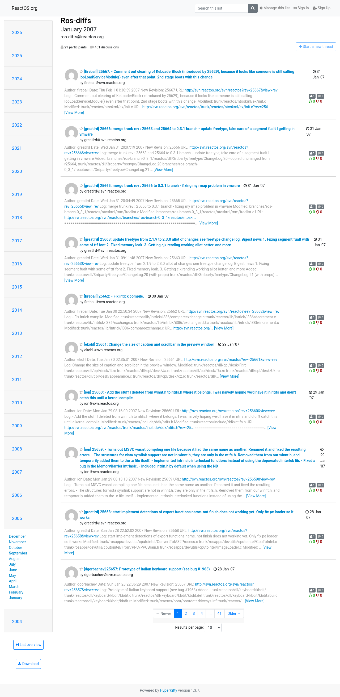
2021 (17, 148)
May (12, 575)
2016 (17, 263)
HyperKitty (168, 690)
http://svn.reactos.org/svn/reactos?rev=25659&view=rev (228, 479)
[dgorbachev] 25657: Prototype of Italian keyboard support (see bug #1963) (144, 569)
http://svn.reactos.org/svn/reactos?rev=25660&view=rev (228, 411)
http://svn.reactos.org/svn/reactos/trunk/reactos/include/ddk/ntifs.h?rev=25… (129, 427)
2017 (17, 240)
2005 (17, 518)
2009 (17, 425)
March (14, 587)
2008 (17, 449)
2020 (17, 171)
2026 (17, 32)
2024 (17, 78)
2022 (17, 125)
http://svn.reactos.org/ (192, 328)
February (16, 592)
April (13, 581)
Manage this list (275, 8)
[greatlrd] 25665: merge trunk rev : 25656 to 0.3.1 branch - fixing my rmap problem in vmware (159, 185)
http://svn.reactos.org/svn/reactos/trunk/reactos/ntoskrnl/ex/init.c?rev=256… (206, 107)
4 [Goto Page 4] (202, 613)
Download (28, 664)
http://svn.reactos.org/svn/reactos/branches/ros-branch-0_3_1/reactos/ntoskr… (130, 217)
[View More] (74, 112)
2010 (17, 402)
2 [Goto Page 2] (186, 613)
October (15, 547)
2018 (17, 217)
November (17, 542)
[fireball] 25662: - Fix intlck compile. (111, 296)
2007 (17, 472)
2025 (17, 55)
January (15, 598)
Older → (234, 613)
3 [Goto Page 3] (194, 613)
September (18, 553)
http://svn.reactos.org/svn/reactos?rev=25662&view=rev (232, 311)
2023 (17, 102)
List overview (28, 644)
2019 (17, 194)
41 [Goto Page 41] (220, 613)
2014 (17, 310)
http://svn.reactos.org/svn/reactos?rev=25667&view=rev (231, 90)
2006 (17, 495)
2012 (17, 356)
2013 (17, 333)
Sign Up (321, 8)
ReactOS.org (24, 8)
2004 (17, 621)
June (13, 570)
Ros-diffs (76, 20)
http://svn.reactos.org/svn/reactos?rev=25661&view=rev (230, 359)
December (17, 536)
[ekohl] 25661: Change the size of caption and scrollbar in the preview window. (146, 344)
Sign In (301, 8)
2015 (17, 287)
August (15, 559)
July (12, 564)
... (210, 613)
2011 (17, 379)
